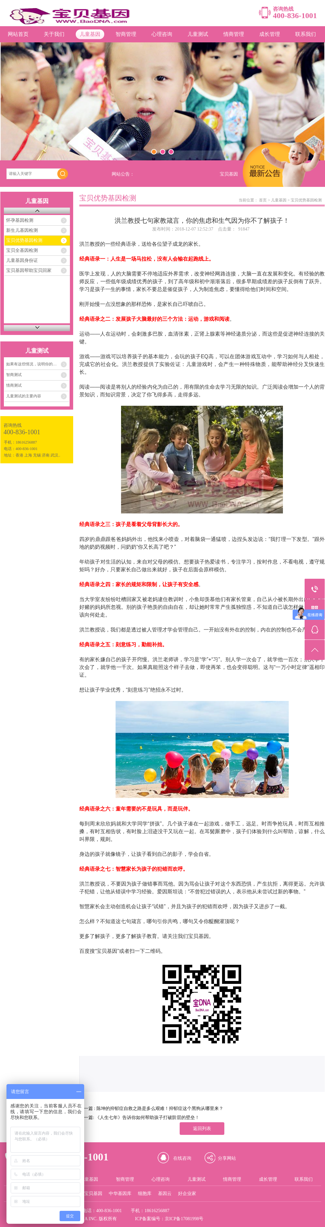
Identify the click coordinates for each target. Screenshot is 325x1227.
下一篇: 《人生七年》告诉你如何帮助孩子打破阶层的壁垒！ (139, 1117)
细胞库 (144, 1193)
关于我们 (54, 34)
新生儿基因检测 (22, 230)
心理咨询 (161, 34)
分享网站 (227, 1158)
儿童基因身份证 (22, 260)
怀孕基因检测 (19, 220)
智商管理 (126, 34)
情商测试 (14, 385)
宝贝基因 (93, 1193)
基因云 (165, 1193)
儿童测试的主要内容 (23, 396)
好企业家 (187, 1193)
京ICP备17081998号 (184, 1218)
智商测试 (14, 374)
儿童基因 (90, 34)
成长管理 (269, 34)
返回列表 (202, 1128)
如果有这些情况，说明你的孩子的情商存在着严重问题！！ (37, 364)
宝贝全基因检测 (22, 250)
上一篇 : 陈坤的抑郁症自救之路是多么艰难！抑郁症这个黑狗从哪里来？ (151, 1108)
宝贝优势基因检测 (24, 240)
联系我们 (305, 34)
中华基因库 (120, 1193)
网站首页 (18, 34)
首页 (263, 200)
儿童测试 (197, 34)
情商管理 (233, 34)
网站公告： (123, 174)
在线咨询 (182, 1158)
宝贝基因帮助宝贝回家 (28, 270)
